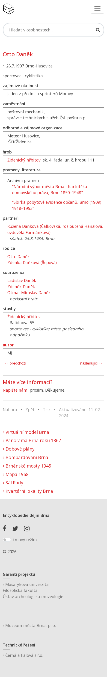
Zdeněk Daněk (21, 286)
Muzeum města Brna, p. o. (29, 625)
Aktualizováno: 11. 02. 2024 (80, 412)
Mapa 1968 (16, 474)
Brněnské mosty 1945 (27, 466)
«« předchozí (15, 363)
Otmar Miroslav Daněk (29, 292)
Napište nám (15, 390)
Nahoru (10, 409)
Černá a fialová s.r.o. (23, 655)
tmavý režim (25, 539)
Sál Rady (13, 482)
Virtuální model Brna (26, 432)
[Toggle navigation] (97, 9)
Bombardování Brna (25, 457)
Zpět (30, 409)
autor (8, 345)
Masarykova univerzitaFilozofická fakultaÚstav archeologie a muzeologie (33, 590)
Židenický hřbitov (24, 160)
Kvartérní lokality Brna (28, 491)
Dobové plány (19, 449)
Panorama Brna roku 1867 (32, 440)
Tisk (47, 409)
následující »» (91, 363)
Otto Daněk (18, 256)
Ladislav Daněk (21, 280)
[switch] (7, 540)
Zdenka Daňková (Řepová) (32, 262)
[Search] (53, 30)
